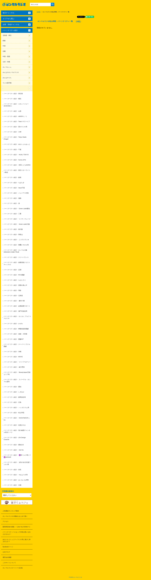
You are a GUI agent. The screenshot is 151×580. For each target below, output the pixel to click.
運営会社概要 (7, 557)
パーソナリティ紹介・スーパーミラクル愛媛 (17, 345)
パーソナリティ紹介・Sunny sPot (15, 160)
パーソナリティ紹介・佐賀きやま (15, 425)
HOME (38, 12)
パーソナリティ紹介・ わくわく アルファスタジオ (17, 317)
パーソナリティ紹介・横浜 (12, 99)
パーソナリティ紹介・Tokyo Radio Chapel (15, 138)
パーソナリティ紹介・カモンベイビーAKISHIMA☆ (16, 105)
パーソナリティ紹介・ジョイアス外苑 (16, 193)
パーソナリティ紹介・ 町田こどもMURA (17, 165)
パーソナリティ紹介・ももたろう (15, 280)
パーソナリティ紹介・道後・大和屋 (15, 334)
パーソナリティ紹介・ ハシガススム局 (16, 407)
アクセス (5, 521)
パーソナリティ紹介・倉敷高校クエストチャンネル (17, 263)
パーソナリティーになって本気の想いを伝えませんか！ (17, 533)
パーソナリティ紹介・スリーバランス (16, 257)
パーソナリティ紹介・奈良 (12, 469)
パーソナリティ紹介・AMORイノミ (15, 116)
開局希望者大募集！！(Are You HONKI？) (16, 527)
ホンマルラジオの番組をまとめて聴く (15, 516)
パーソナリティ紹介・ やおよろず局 (16, 475)
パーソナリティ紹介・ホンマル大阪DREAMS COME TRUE (15, 251)
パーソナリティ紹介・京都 (12, 485)
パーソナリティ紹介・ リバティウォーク (17, 219)
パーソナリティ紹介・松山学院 (14, 412)
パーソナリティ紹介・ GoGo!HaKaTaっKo (17, 419)
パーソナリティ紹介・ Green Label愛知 (17, 208)
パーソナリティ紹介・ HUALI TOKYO (16, 154)
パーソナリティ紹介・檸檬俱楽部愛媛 (16, 329)
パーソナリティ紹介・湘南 (12, 198)
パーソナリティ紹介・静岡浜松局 (15, 397)
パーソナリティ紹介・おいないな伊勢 (16, 480)
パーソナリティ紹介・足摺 (12, 270)
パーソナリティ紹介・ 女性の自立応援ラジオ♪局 (17, 463)
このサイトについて (9, 562)
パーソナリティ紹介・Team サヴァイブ (17, 121)
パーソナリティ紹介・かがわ (13, 323)
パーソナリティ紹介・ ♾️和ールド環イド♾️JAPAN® (17, 456)
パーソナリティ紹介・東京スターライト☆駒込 (17, 171)
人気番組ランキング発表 (11, 511)
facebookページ (8, 547)
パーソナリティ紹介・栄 (12, 203)
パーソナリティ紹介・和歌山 (13, 234)
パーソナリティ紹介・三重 (12, 214)
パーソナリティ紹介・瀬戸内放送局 (15, 311)
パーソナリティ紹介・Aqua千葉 (14, 188)
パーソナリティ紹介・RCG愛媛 (14, 275)
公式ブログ (6, 552)
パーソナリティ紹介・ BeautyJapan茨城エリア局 (17, 373)
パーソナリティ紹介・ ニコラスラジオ (16, 239)
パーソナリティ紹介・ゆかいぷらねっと (17, 144)
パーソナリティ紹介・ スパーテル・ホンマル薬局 (17, 380)
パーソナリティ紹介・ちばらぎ (14, 182)
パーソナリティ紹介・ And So (14, 450)
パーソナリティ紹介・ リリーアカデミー (17, 362)
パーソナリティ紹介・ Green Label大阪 (17, 224)
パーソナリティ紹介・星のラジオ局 (15, 127)
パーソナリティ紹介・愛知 (12, 387)
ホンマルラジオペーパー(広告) (13, 568)
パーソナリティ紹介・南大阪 (13, 229)
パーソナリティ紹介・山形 (12, 111)
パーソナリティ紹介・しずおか (14, 392)
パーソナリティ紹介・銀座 (12, 177)
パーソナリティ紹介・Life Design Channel (15, 438)
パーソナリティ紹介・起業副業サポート (17, 306)
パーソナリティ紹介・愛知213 (14, 445)
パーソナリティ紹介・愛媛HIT (14, 339)
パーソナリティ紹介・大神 (12, 132)
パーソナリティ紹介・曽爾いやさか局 (16, 245)
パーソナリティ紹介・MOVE (13, 357)
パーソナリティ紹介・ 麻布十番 (14, 301)
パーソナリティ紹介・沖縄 (12, 351)
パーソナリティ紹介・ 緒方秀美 (14, 367)
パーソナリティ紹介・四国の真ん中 (15, 285)
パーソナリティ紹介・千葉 (12, 149)
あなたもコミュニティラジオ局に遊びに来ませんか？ (17, 540)
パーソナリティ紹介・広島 (12, 402)
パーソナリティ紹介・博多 (12, 290)
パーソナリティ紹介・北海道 (13, 295)
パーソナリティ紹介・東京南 (13, 93)
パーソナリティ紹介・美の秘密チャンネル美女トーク (17, 431)
